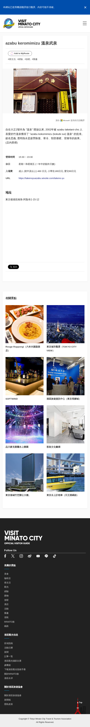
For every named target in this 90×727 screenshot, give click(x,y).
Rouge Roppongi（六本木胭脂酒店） (23, 348)
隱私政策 (8, 704)
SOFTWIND (12, 398)
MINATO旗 (9, 622)
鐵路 (6, 626)
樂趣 (6, 613)
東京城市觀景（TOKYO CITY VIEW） (62, 348)
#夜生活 (12, 59)
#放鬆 (27, 59)
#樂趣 (34, 59)
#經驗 (20, 59)
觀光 (6, 587)
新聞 (6, 652)
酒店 (6, 604)
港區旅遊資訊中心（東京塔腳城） (64, 398)
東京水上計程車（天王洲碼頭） (63, 495)
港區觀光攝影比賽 (12, 661)
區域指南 (8, 643)
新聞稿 (7, 700)
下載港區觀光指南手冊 (15, 669)
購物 (6, 595)
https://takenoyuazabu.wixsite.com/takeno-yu (41, 178)
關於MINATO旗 (11, 674)
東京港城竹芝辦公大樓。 (18, 495)
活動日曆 (8, 647)
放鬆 (6, 600)
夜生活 (7, 582)
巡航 (6, 617)
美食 (6, 574)
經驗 (6, 591)
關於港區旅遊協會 (12, 695)
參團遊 (7, 665)
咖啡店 (7, 578)
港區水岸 (8, 678)
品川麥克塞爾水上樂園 (17, 447)
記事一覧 (8, 656)
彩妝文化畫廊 (53, 447)
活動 (6, 608)
